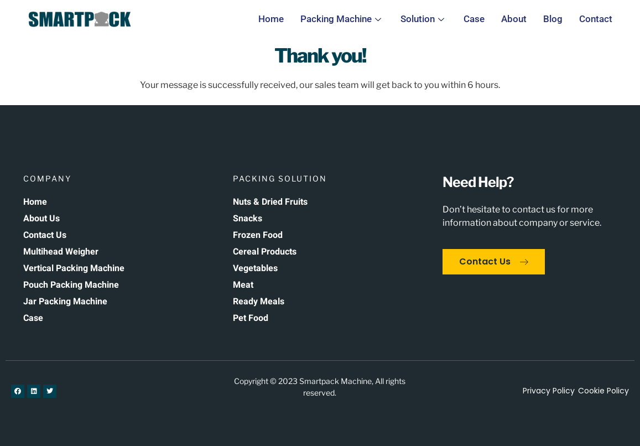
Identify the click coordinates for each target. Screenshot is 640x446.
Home (271, 18)
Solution (423, 18)
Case (474, 18)
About (514, 18)
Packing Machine (342, 18)
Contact (595, 18)
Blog (553, 18)
